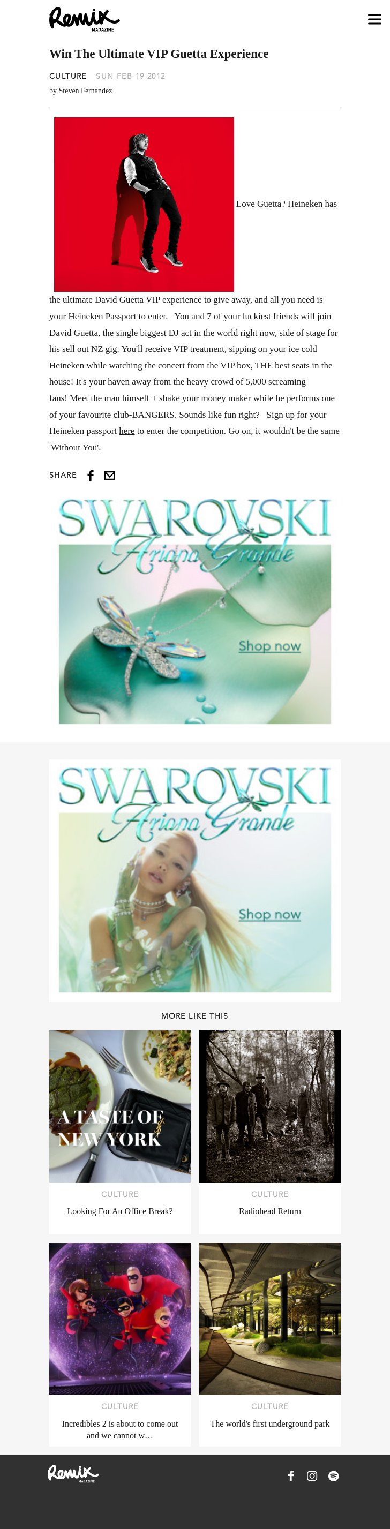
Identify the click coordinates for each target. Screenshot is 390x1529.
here (126, 431)
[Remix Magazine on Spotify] (333, 1476)
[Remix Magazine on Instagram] (312, 1476)
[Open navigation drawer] (374, 19)
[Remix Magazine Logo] (84, 19)
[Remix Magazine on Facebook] (291, 1476)
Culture (68, 76)
